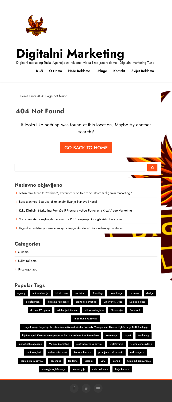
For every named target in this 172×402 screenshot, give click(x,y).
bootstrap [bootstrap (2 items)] (80, 293)
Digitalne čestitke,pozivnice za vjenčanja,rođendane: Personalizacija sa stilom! (71, 228)
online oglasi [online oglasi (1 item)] (34, 352)
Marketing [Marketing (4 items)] (143, 335)
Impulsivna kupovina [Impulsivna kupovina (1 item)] (85, 319)
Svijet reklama (142, 70)
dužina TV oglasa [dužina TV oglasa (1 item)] (40, 310)
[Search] (152, 167)
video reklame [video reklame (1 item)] (100, 369)
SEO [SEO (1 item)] (103, 361)
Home (24, 96)
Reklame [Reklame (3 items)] (72, 361)
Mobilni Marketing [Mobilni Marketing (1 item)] (59, 344)
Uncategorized (28, 269)
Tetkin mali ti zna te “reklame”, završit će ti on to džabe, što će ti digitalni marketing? (75, 193)
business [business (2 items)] (134, 293)
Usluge (101, 70)
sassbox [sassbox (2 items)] (89, 361)
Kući (39, 70)
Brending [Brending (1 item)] (97, 293)
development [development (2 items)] (33, 302)
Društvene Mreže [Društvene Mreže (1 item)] (113, 302)
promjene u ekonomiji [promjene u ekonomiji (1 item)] (110, 352)
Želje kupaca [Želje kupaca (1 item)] (122, 369)
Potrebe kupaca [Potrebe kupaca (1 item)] (82, 352)
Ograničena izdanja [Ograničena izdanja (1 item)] (141, 344)
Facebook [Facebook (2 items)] (135, 310)
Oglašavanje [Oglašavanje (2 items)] (116, 344)
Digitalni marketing (70, 53)
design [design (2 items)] (150, 293)
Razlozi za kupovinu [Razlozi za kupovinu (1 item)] (31, 361)
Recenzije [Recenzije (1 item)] (55, 361)
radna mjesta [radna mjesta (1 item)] (137, 352)
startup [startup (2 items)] (116, 361)
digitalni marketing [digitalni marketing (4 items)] (86, 302)
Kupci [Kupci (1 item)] (128, 335)
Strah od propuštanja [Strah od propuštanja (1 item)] (139, 361)
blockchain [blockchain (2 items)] (62, 293)
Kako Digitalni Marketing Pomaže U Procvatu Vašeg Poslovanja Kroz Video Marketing (75, 210)
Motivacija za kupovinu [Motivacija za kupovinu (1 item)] (89, 344)
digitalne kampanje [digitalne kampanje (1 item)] (58, 302)
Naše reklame (79, 70)
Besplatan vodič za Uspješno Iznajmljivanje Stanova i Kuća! (58, 201)
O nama (55, 70)
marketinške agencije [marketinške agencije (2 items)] (30, 344)
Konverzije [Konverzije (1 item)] (111, 335)
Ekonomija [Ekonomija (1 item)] (117, 310)
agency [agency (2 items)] (21, 293)
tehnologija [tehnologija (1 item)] (79, 369)
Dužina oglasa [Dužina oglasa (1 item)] (137, 302)
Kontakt (119, 70)
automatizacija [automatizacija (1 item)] (40, 293)
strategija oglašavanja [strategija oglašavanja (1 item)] (53, 369)
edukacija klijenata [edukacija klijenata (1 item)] (67, 310)
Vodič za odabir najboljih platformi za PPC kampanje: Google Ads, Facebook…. (72, 219)
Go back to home (86, 147)
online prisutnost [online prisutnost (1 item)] (57, 352)
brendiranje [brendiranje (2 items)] (116, 293)
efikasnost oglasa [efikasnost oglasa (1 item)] (94, 310)
